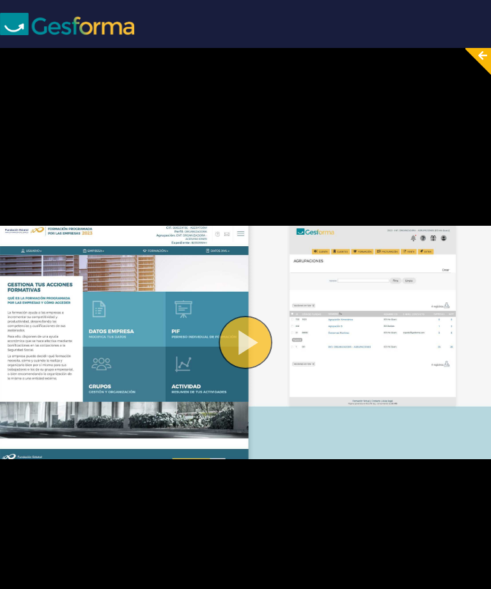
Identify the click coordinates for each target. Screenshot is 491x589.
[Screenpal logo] (67, 23)
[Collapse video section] (474, 61)
